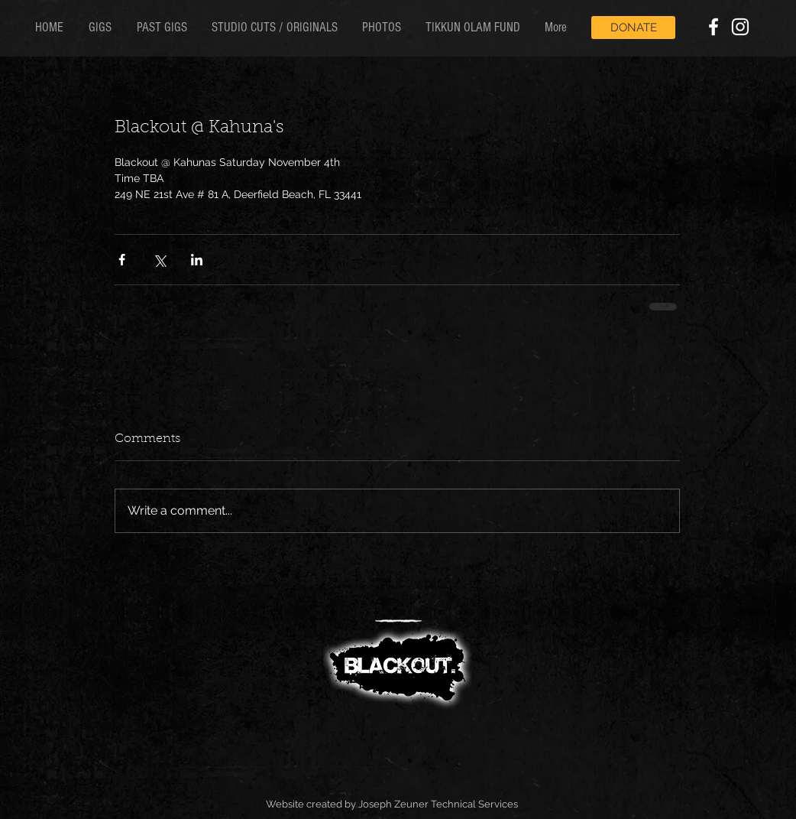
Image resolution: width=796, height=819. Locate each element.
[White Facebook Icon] (713, 26)
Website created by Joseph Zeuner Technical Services (392, 804)
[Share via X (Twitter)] (159, 259)
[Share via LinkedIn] (196, 259)
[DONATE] (633, 27)
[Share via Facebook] (122, 259)
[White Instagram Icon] (740, 26)
